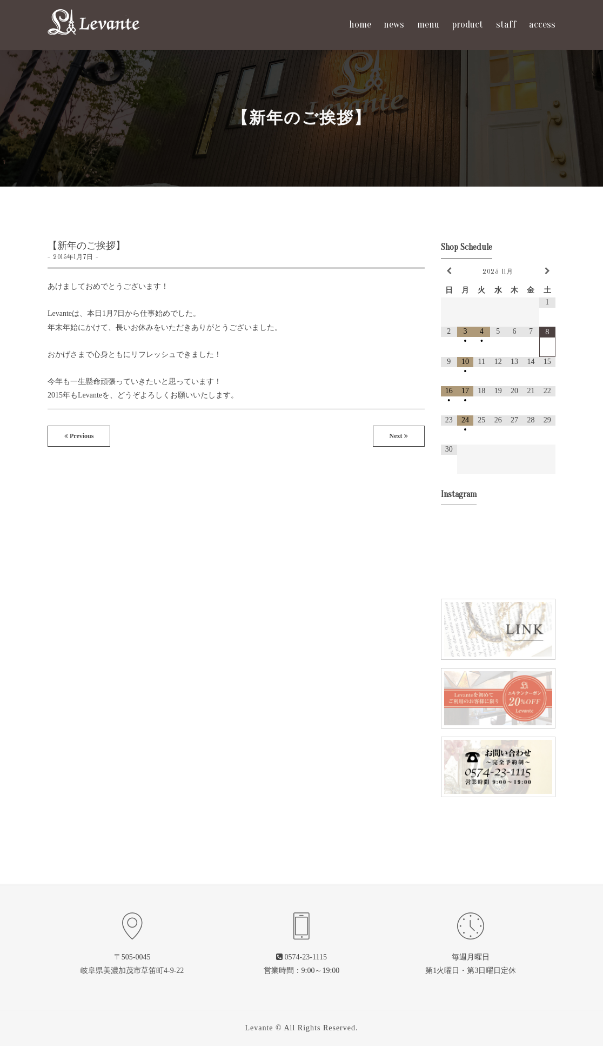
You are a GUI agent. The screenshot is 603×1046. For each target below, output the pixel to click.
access (542, 24)
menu (428, 24)
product (467, 24)
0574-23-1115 (306, 957)
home (360, 24)
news (394, 24)
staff (506, 24)
